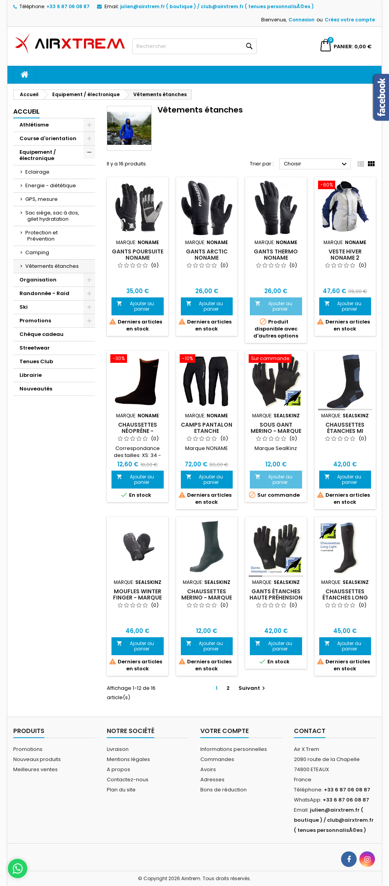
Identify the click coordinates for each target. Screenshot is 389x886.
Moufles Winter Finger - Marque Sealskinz (137, 597)
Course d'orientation (47, 138)
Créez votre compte (350, 19)
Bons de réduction (223, 789)
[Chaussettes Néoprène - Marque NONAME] (137, 359)
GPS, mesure (41, 199)
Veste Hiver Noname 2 (345, 255)
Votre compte (224, 730)
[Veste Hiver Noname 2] (345, 186)
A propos (118, 769)
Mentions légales (128, 759)
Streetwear (34, 348)
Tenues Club (36, 361)
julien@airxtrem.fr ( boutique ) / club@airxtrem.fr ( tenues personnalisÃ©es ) (217, 6)
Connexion (301, 19)
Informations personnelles (233, 749)
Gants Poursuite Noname (137, 255)
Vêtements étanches (52, 266)
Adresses (212, 779)
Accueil (26, 111)
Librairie (30, 375)
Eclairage (37, 172)
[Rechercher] (194, 46)
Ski (23, 307)
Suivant (253, 688)
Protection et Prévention (41, 236)
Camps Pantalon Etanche (206, 428)
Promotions (35, 320)
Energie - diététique (50, 185)
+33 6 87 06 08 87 (68, 6)
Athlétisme (34, 124)
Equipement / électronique (37, 155)
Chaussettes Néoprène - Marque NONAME (137, 431)
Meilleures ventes (35, 769)
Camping (37, 252)
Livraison (118, 749)
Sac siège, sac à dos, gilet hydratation (52, 216)
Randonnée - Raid (44, 293)
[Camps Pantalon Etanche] (207, 359)
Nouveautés (35, 388)
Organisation (38, 279)
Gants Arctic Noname (207, 255)
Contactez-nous (128, 779)
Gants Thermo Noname (276, 255)
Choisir (316, 164)
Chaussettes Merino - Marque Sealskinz (206, 597)
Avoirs (208, 769)
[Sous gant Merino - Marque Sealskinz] (276, 359)
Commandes (217, 759)
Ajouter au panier (135, 306)
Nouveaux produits (37, 759)
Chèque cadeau (41, 334)
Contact (309, 730)
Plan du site (121, 789)
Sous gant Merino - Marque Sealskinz (276, 431)
